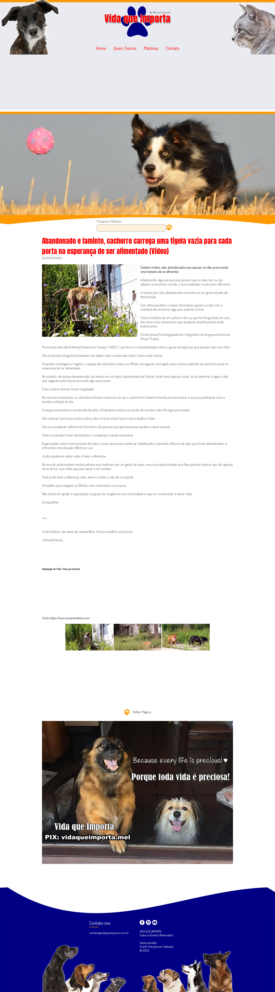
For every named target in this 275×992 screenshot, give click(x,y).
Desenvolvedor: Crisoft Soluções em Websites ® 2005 (157, 946)
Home (101, 48)
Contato (172, 48)
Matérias (151, 48)
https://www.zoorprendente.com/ (70, 618)
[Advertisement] (137, 83)
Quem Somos (124, 48)
